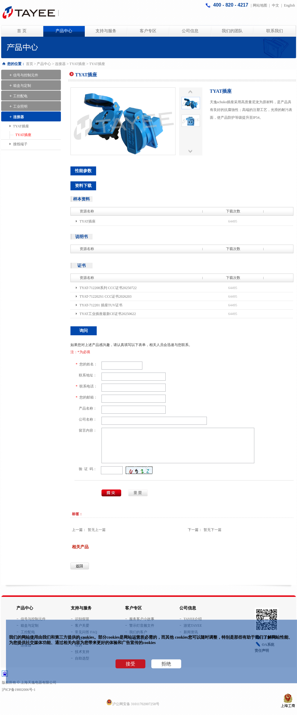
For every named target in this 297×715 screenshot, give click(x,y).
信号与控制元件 (25, 75)
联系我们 (274, 31)
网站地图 (260, 5)
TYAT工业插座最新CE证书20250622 (108, 314)
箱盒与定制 (22, 86)
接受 (130, 663)
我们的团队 (232, 31)
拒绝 (166, 663)
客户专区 (148, 31)
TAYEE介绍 (193, 619)
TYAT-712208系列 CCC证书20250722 (108, 288)
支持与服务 (106, 31)
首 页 (22, 31)
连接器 (60, 64)
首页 (30, 64)
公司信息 (190, 31)
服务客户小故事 (141, 619)
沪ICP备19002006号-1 (19, 690)
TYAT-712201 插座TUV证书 (101, 305)
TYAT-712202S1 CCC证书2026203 (106, 296)
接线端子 (20, 144)
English (289, 5)
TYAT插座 (78, 64)
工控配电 (20, 96)
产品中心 (64, 31)
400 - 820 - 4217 (231, 4)
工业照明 (20, 106)
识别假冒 (82, 619)
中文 (275, 5)
